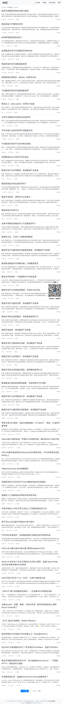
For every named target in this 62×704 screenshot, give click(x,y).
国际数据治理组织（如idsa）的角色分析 (19, 77)
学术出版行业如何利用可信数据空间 (17, 130)
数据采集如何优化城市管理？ (14, 183)
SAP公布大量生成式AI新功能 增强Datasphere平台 (23, 548)
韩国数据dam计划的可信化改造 (15, 157)
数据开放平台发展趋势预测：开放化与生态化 (21, 290)
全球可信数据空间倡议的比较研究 (16, 117)
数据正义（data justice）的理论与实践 (18, 104)
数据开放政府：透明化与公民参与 (16, 197)
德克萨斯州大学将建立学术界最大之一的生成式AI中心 (25, 634)
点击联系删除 (52, 701)
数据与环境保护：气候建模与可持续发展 (19, 277)
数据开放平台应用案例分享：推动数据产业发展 (22, 396)
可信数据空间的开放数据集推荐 (15, 90)
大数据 (44, 2)
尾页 (39, 691)
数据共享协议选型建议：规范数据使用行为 (20, 316)
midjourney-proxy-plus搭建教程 (15, 468)
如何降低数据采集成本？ (12, 37)
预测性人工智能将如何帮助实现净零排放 (19, 495)
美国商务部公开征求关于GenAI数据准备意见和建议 (24, 482)
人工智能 (37, 2)
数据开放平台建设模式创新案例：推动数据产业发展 (24, 409)
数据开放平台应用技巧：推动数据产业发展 (20, 356)
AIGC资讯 (9, 7)
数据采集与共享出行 (10, 210)
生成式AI (4, 19)
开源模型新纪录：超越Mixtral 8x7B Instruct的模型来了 (25, 677)
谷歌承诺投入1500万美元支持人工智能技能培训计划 (24, 508)
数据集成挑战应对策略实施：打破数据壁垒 (20, 263)
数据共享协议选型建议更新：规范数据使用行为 (22, 370)
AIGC (3, 46)
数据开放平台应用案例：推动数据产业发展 (20, 170)
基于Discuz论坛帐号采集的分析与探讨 (18, 522)
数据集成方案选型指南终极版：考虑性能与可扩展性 (24, 383)
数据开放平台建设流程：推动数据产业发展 (20, 303)
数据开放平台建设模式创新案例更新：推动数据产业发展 (26, 250)
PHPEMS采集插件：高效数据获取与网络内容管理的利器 (26, 535)
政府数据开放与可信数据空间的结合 (17, 51)
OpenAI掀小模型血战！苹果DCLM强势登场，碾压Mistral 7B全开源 (30, 439)
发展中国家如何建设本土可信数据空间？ (19, 223)
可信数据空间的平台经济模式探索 (16, 144)
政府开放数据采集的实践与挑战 (15, 11)
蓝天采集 (28, 703)
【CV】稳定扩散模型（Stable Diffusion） (19, 621)
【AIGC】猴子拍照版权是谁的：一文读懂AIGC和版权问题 (27, 591)
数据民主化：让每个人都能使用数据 (17, 237)
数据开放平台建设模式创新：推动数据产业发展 (22, 343)
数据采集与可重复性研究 (12, 24)
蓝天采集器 (52, 2)
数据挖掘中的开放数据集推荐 (14, 64)
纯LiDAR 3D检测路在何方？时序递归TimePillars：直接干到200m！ (30, 647)
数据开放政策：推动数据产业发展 (16, 330)
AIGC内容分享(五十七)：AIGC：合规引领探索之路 (23, 578)
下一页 (34, 691)
